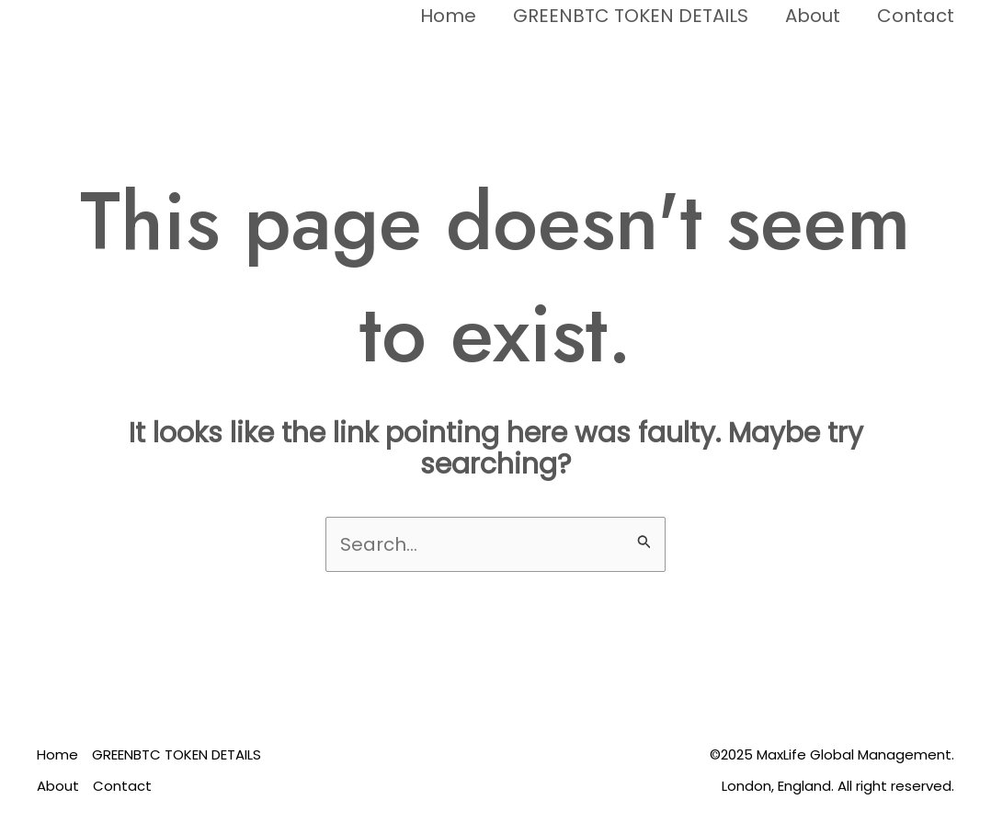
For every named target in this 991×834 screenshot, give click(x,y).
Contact (915, 16)
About (812, 16)
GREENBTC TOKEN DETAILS (630, 16)
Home (448, 16)
